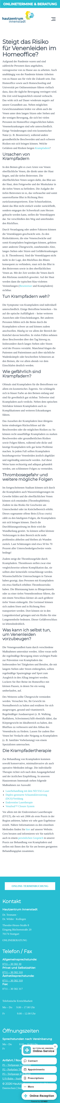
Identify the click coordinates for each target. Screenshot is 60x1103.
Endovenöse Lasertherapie (19, 802)
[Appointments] (39, 1069)
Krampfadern (42, 148)
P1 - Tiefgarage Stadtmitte (16, 1065)
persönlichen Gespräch (30, 837)
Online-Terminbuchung (30, 886)
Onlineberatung (14, 940)
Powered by (39, 1101)
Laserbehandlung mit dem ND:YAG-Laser (27, 791)
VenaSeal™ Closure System (20, 806)
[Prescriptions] (39, 1078)
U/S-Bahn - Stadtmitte (14, 1078)
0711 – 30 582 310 (12, 972)
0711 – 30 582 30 (11, 964)
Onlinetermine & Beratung (30, 4)
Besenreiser (25, 285)
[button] (39, 1096)
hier (28, 829)
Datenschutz (9, 1088)
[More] (39, 1086)
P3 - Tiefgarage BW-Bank (16, 1073)
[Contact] (39, 1060)
